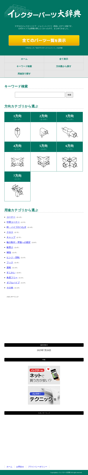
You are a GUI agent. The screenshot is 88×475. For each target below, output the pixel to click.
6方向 (70, 146)
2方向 (43, 116)
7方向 (17, 175)
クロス (10, 232)
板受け (10, 247)
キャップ (11, 237)
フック (10, 262)
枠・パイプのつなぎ (16, 227)
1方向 (17, 116)
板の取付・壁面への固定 (19, 242)
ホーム (24, 59)
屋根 (9, 267)
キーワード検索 (24, 66)
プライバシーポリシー (37, 467)
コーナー (11, 217)
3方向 (70, 116)
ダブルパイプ (13, 282)
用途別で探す (24, 74)
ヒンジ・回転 (13, 257)
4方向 (17, 146)
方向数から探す (63, 66)
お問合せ (20, 467)
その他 (10, 287)
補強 (9, 252)
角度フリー (12, 277)
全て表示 (63, 59)
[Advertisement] (44, 317)
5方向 (43, 146)
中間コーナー (13, 222)
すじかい (11, 272)
